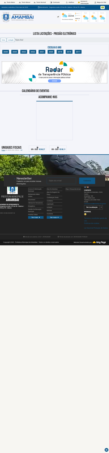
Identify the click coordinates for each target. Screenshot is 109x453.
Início (3, 40)
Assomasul (31, 199)
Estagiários (31, 206)
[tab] (58, 16)
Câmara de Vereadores (35, 203)
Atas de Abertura (52, 189)
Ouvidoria (50, 214)
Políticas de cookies (91, 223)
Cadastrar (87, 181)
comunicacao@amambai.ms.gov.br (95, 203)
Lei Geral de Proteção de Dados (96, 228)
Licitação (11, 40)
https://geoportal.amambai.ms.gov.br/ (77, 189)
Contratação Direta (52, 197)
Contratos (50, 201)
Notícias (49, 210)
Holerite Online (33, 214)
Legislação (50, 204)
